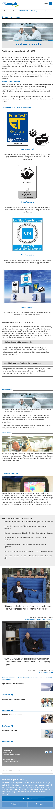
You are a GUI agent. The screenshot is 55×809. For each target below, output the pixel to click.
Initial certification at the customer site (27, 342)
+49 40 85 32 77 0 (25, 11)
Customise (40, 804)
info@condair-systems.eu (42, 11)
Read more (7, 695)
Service (8, 17)
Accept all (27, 798)
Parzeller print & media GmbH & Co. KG (39, 620)
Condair (10, 4)
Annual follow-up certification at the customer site (27, 363)
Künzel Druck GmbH (46, 672)
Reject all (15, 804)
